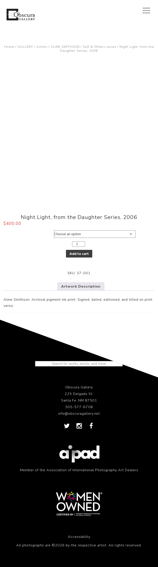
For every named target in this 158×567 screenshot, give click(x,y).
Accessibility (79, 536)
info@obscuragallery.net (79, 413)
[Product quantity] (78, 244)
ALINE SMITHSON (65, 46)
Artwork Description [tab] (81, 286)
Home (9, 46)
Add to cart (79, 253)
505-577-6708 (79, 407)
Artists (41, 46)
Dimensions (25, 233)
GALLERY (25, 46)
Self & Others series (99, 46)
